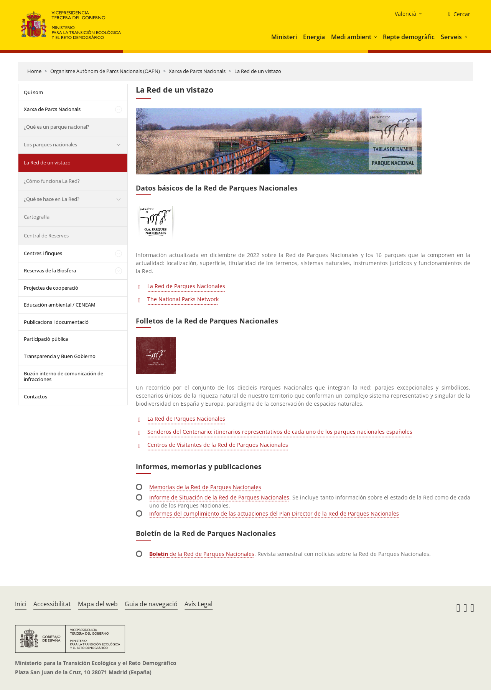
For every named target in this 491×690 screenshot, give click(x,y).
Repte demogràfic (409, 37)
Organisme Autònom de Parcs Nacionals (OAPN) (105, 71)
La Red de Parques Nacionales (186, 286)
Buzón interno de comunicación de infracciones (63, 376)
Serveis (451, 37)
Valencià (405, 13)
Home (34, 71)
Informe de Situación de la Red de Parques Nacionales (219, 497)
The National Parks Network (183, 299)
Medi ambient (351, 37)
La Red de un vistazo (257, 71)
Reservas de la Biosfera (50, 270)
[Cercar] (456, 14)
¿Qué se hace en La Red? (51, 199)
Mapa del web (98, 604)
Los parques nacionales (50, 144)
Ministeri (284, 37)
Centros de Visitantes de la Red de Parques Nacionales (217, 444)
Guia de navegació (151, 604)
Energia (314, 37)
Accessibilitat (52, 604)
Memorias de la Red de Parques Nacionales (205, 487)
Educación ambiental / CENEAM (60, 304)
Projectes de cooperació (51, 287)
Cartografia (36, 216)
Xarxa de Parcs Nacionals (197, 71)
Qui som (33, 92)
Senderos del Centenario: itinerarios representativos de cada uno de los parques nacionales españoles (279, 431)
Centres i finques (43, 253)
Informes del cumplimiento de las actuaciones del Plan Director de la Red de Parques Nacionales (274, 513)
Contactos (35, 396)
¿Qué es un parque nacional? (56, 126)
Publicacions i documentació (56, 321)
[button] (376, 36)
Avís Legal (199, 604)
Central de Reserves (46, 235)
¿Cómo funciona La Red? (52, 180)
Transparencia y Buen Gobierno (60, 356)
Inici (20, 604)
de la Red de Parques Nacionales (201, 553)
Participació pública (46, 338)
